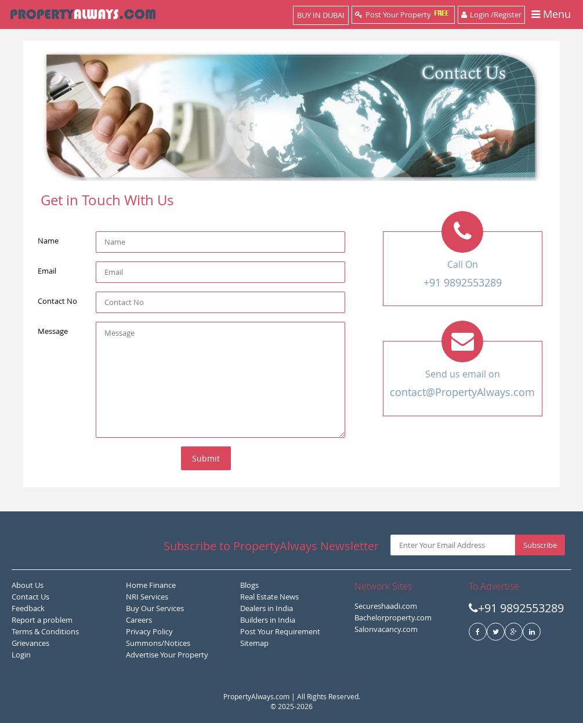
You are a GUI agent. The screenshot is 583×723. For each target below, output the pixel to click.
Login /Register (491, 14)
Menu (551, 15)
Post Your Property (403, 14)
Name (48, 240)
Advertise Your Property (167, 654)
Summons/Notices (158, 643)
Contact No (57, 301)
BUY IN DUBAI (321, 15)
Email (47, 271)
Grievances (30, 643)
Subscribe (540, 545)
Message (53, 331)
